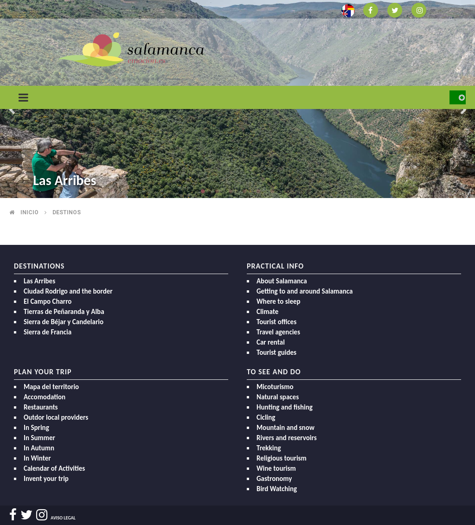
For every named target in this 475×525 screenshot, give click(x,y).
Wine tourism (276, 468)
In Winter (37, 458)
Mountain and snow (286, 427)
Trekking (269, 448)
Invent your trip (46, 478)
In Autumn (39, 448)
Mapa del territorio (51, 387)
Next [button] (463, 110)
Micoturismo (275, 387)
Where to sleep (279, 301)
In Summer (39, 438)
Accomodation (44, 397)
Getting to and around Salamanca (305, 291)
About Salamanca (282, 281)
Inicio (29, 212)
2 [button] (216, 191)
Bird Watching (277, 489)
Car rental (271, 342)
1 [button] (202, 191)
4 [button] (244, 191)
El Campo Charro (47, 301)
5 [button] (258, 191)
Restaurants (41, 407)
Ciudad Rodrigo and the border (68, 291)
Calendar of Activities (54, 468)
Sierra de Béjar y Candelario (63, 322)
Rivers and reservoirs (287, 438)
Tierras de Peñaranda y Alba (64, 311)
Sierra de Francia (47, 332)
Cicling (266, 417)
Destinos (66, 212)
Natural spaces (278, 397)
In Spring (36, 427)
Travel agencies (278, 332)
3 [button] (230, 191)
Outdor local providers (56, 417)
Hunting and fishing (285, 407)
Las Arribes (64, 180)
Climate (267, 311)
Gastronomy (274, 478)
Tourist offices (276, 322)
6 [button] (272, 191)
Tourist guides (276, 352)
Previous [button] (11, 110)
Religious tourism (282, 458)
